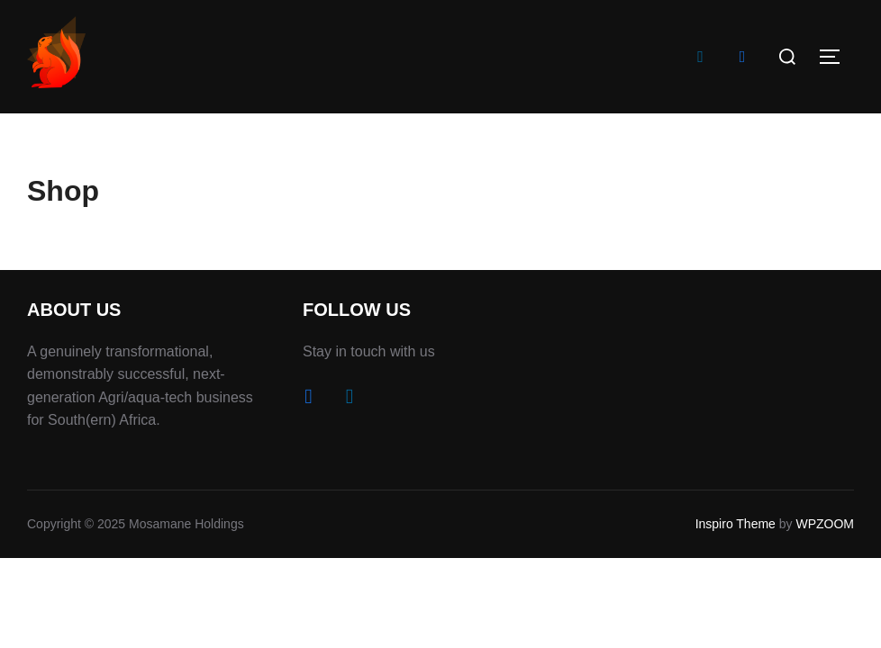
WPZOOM (824, 524)
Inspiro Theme (735, 524)
